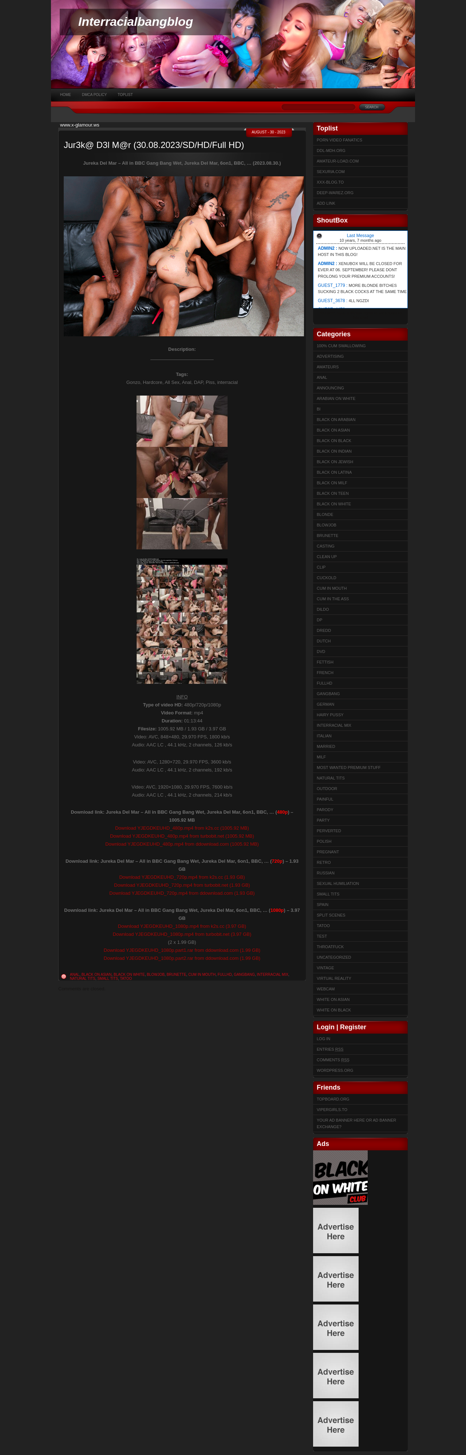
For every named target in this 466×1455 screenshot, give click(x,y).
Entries (330, 1049)
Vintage (325, 968)
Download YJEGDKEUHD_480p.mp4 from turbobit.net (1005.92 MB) (182, 836)
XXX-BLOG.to (330, 182)
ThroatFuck (330, 947)
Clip (321, 567)
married (326, 746)
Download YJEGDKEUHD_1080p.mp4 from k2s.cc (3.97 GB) (182, 926)
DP (319, 620)
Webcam (326, 989)
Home (65, 95)
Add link (326, 203)
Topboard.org (333, 1099)
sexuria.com (331, 171)
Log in (323, 1039)
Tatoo (126, 979)
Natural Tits (82, 979)
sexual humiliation (338, 883)
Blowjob (156, 975)
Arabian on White (336, 398)
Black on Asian (97, 975)
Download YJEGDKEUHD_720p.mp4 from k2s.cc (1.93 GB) (182, 877)
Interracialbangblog (135, 21)
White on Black (334, 1010)
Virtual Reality (334, 978)
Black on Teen (333, 493)
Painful (325, 799)
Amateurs (328, 367)
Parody (325, 809)
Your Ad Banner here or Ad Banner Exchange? (356, 1123)
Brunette (176, 975)
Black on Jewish (335, 462)
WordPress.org (335, 1070)
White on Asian (333, 999)
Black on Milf (332, 483)
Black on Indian (334, 451)
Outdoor (327, 788)
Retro (324, 862)
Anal (74, 975)
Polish (324, 841)
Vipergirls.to (332, 1109)
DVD (321, 651)
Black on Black (334, 440)
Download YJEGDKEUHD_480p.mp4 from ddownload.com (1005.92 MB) (182, 844)
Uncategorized (334, 957)
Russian (326, 873)
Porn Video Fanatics (339, 140)
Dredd (324, 630)
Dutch (324, 641)
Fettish (325, 662)
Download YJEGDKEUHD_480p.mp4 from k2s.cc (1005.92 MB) (182, 828)
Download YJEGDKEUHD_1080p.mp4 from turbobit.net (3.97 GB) (182, 934)
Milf (321, 757)
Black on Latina (334, 472)
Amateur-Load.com (338, 161)
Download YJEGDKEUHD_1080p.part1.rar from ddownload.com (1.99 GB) (182, 950)
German (325, 704)
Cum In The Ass (333, 599)
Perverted (329, 831)
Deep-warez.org (335, 193)
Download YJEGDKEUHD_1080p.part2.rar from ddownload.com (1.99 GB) (182, 958)
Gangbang (244, 975)
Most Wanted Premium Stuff (348, 767)
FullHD (225, 975)
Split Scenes (331, 915)
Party (323, 820)
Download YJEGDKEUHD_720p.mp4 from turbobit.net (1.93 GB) (182, 885)
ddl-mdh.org (331, 150)
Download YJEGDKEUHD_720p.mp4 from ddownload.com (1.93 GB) (181, 893)
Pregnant (328, 852)
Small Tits (107, 979)
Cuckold (326, 578)
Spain (322, 904)
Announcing (330, 388)
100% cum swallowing (341, 346)
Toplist (125, 95)
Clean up (327, 556)
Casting (326, 546)
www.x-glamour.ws (79, 125)
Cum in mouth (202, 975)
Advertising (330, 356)
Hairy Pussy (330, 715)
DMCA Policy (94, 95)
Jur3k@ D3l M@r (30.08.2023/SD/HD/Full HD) (154, 145)
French (325, 672)
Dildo (323, 609)
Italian (324, 736)
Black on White (129, 975)
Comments (333, 1060)
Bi (318, 409)
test (322, 936)
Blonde (325, 514)
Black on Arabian (336, 419)
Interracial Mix (272, 975)
